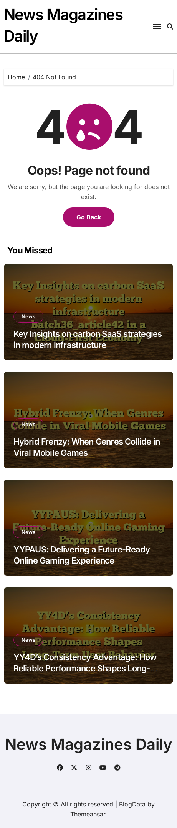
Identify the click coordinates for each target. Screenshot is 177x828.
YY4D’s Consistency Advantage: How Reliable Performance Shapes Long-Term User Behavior (85, 668)
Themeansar (87, 814)
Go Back (88, 217)
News (28, 316)
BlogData (132, 804)
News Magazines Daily (88, 744)
